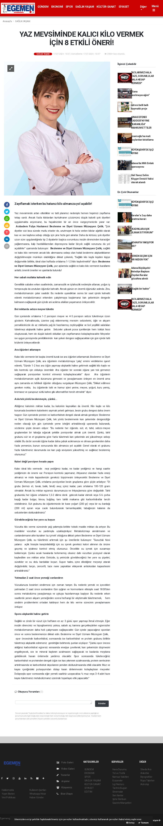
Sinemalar (117, 791)
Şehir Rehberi (119, 799)
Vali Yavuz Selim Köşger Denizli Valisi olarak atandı (142, 179)
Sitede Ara (145, 769)
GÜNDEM (43, 6)
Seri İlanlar (117, 795)
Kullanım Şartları (37, 790)
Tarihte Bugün (119, 788)
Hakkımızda (8, 790)
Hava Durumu (119, 769)
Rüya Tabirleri (147, 780)
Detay (130, 822)
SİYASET (124, 6)
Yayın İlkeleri (8, 793)
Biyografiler (146, 776)
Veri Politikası (8, 797)
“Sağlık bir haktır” (140, 288)
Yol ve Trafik (118, 773)
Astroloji (144, 784)
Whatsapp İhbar (37, 793)
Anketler (144, 773)
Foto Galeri (65, 762)
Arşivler (63, 781)
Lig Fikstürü (118, 784)
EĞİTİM (88, 791)
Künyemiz (64, 787)
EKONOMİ (57, 6)
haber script (6, 822)
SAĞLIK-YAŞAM (84, 6)
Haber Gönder (36, 797)
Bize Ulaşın (65, 793)
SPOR (69, 6)
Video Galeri (66, 768)
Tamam (143, 822)
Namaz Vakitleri (120, 776)
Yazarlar (63, 775)
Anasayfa (7, 21)
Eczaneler (117, 780)
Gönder (102, 703)
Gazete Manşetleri (121, 803)
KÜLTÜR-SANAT (106, 6)
